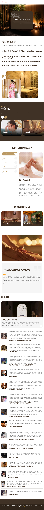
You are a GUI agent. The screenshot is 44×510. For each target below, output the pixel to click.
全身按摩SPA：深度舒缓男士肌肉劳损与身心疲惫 (20, 340)
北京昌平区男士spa (29, 505)
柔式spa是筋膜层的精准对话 (15, 426)
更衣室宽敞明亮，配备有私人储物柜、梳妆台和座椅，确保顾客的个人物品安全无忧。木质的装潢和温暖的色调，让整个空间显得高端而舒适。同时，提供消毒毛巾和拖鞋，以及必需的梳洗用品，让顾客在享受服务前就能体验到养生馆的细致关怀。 (32, 220)
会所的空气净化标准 (13, 352)
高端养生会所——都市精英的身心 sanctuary (19, 390)
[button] (5, 117)
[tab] (9, 153)
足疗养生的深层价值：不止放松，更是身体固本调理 (21, 365)
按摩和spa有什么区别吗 (13, 477)
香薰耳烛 (5, 132)
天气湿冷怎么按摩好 (13, 494)
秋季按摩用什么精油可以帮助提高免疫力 (16, 486)
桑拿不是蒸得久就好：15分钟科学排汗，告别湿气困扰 (21, 439)
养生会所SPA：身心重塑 (9, 320)
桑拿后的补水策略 (13, 376)
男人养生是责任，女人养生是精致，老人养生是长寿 (21, 448)
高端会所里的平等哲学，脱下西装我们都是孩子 (20, 403)
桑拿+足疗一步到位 (13, 457)
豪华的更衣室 (27, 223)
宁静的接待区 (5, 223)
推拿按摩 (27, 132)
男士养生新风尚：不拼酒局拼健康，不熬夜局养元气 (21, 466)
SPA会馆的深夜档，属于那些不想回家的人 (19, 416)
